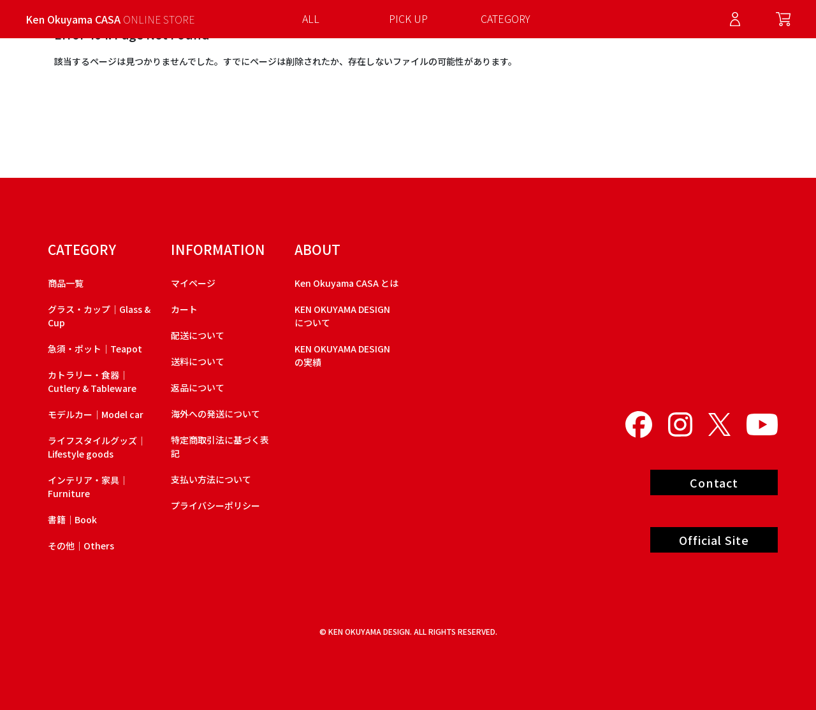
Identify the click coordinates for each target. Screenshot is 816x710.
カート (184, 309)
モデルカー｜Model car (95, 414)
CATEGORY (505, 18)
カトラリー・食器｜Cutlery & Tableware (92, 381)
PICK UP (408, 18)
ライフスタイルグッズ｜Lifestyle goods (97, 447)
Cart (783, 19)
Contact (714, 482)
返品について (197, 387)
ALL (310, 18)
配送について (197, 335)
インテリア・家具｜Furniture (88, 487)
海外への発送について (215, 413)
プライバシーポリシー (215, 505)
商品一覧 (66, 283)
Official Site (714, 540)
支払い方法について (211, 479)
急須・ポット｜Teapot (95, 348)
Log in (735, 19)
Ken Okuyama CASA (110, 19)
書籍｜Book (72, 519)
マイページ (193, 283)
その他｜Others (81, 545)
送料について (197, 361)
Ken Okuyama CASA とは (346, 283)
